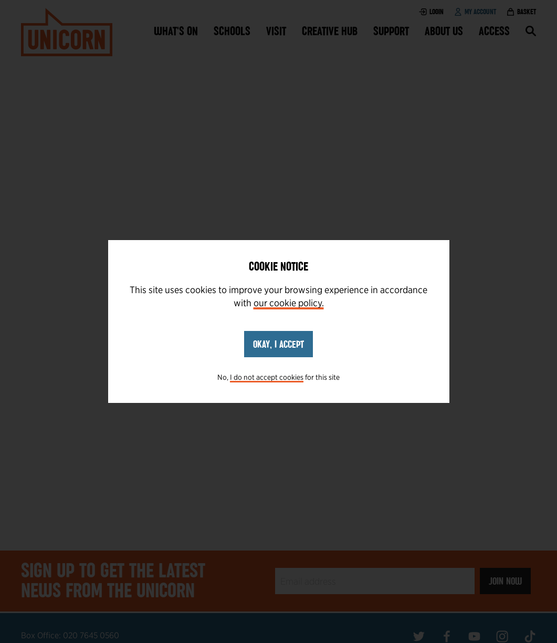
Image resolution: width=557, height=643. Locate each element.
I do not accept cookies (266, 377)
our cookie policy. (289, 303)
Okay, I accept (278, 344)
